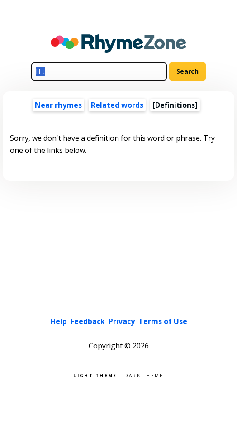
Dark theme (144, 375)
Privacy (122, 321)
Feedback (88, 321)
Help (58, 321)
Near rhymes (58, 105)
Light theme (95, 375)
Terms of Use (162, 321)
